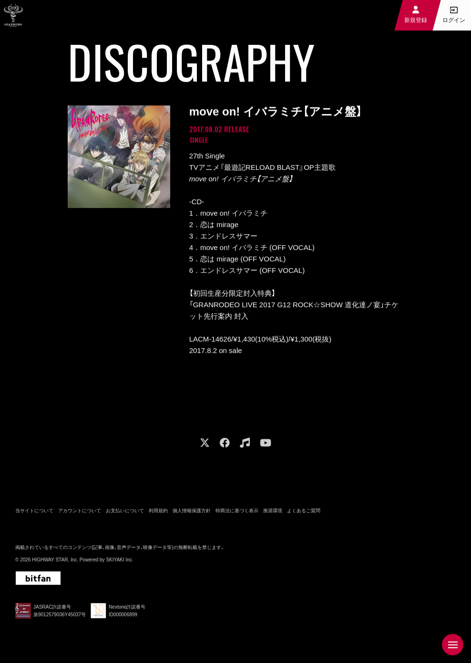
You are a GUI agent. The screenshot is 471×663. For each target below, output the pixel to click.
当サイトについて (34, 513)
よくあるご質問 (303, 513)
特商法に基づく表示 (236, 513)
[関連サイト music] (245, 445)
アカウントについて (79, 513)
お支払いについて (125, 513)
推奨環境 (272, 513)
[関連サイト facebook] (225, 445)
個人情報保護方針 (192, 513)
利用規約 (158, 513)
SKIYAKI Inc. (119, 562)
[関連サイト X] (205, 445)
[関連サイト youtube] (265, 445)
